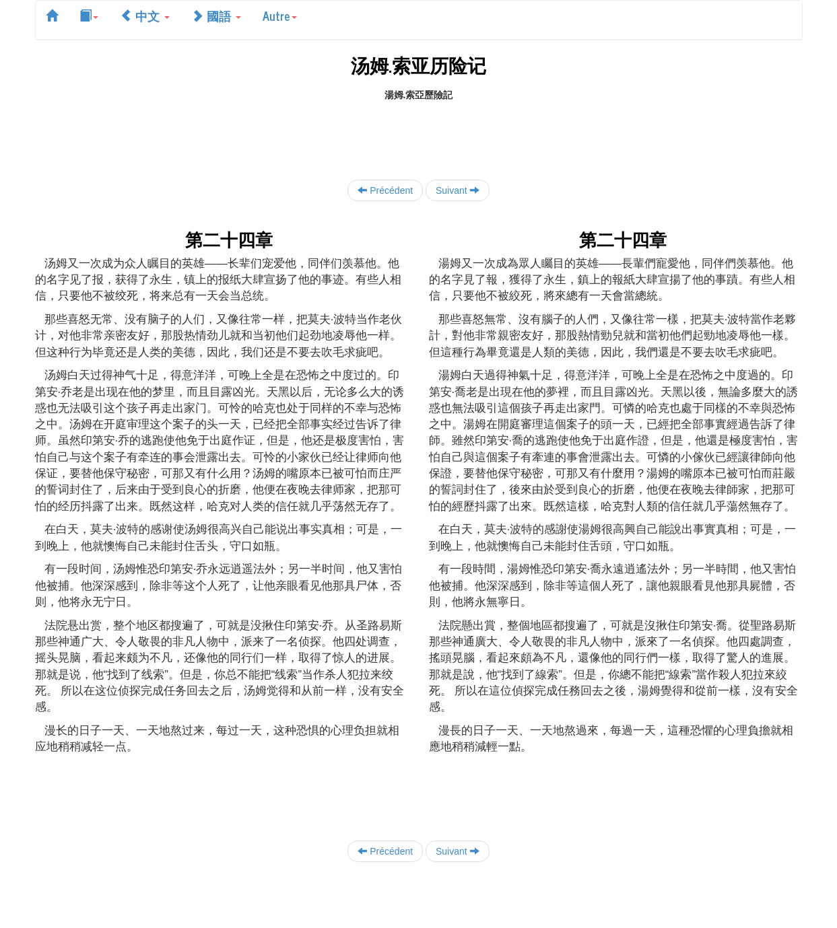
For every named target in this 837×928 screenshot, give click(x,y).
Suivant (457, 190)
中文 (145, 15)
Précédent (385, 190)
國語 (216, 15)
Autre (280, 15)
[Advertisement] (419, 132)
